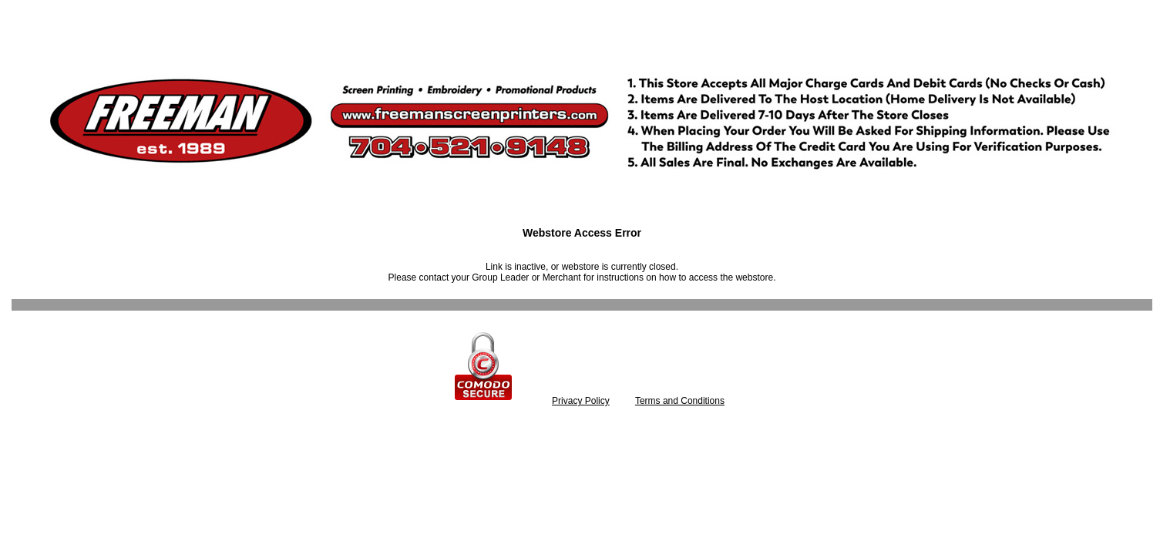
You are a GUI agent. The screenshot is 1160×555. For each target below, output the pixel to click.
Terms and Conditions (680, 400)
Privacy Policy (581, 400)
